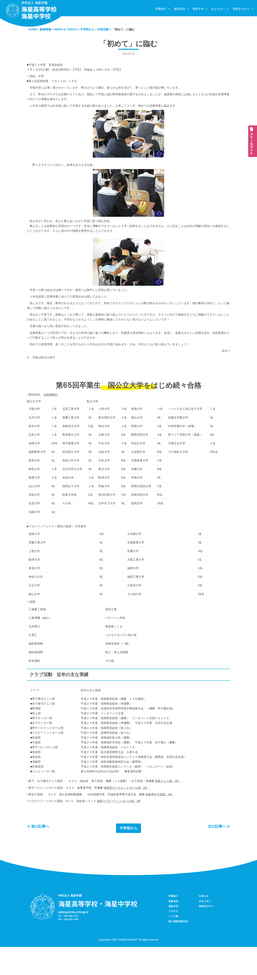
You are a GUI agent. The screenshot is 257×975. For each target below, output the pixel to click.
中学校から (128, 855)
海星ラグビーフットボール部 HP (124, 828)
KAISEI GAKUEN (128, 967)
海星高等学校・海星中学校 (97, 931)
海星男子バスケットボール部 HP (133, 814)
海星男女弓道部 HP (168, 821)
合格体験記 (52, 404)
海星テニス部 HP (177, 807)
